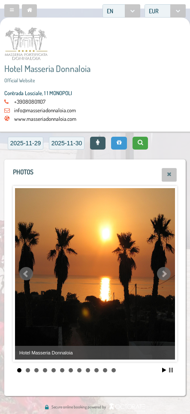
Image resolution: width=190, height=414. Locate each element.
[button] (11, 10)
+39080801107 (29, 101)
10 (96, 370)
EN (110, 11)
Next (164, 274)
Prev (26, 274)
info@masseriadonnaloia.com (45, 110)
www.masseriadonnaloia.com (45, 118)
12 (114, 370)
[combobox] (121, 11)
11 (105, 370)
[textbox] (25, 143)
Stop (171, 370)
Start (164, 370)
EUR (154, 11)
